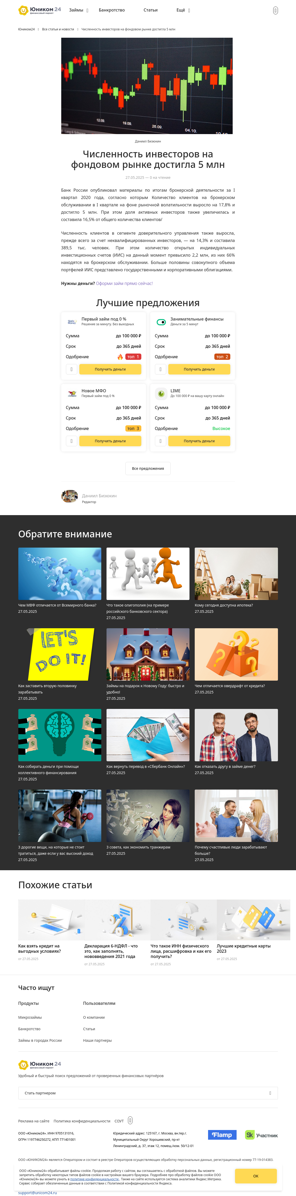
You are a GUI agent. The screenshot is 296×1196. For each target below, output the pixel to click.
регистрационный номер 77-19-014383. (243, 1160)
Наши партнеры (97, 1040)
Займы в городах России (40, 1040)
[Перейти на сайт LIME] (199, 441)
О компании (94, 1017)
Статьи (151, 10)
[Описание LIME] (160, 441)
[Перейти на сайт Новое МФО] (110, 441)
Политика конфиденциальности (82, 1120)
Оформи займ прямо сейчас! (124, 283)
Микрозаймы (30, 1017)
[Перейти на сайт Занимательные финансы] (199, 369)
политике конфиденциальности (95, 1179)
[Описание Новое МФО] (71, 441)
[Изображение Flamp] (222, 1139)
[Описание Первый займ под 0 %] (71, 369)
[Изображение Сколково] (261, 1139)
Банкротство (112, 10)
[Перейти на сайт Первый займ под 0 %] (110, 369)
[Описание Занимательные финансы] (160, 369)
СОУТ (119, 1120)
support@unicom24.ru (37, 1192)
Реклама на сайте (33, 1120)
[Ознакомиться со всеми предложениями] (148, 468)
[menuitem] (79, 10)
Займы (76, 10)
